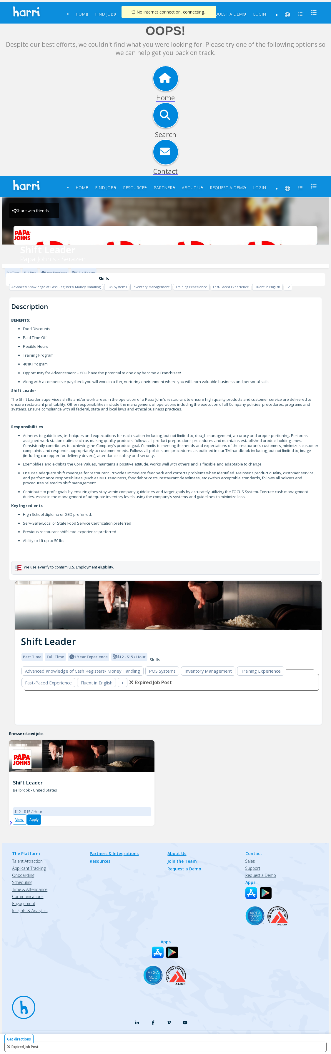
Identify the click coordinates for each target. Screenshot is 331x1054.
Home (82, 14)
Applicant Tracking (29, 868)
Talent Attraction (27, 861)
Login (259, 14)
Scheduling (22, 882)
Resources (135, 187)
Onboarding (23, 875)
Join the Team (182, 861)
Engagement (23, 903)
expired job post (25, 1046)
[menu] (312, 12)
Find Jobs (105, 14)
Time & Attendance (29, 889)
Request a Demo (228, 14)
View (19, 819)
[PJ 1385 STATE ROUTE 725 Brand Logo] (21, 759)
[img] (168, 606)
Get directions (19, 1039)
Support (252, 868)
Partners (164, 187)
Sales (250, 861)
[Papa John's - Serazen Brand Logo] (165, 235)
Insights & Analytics (29, 910)
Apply (34, 819)
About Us (192, 187)
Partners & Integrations (114, 853)
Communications (27, 896)
